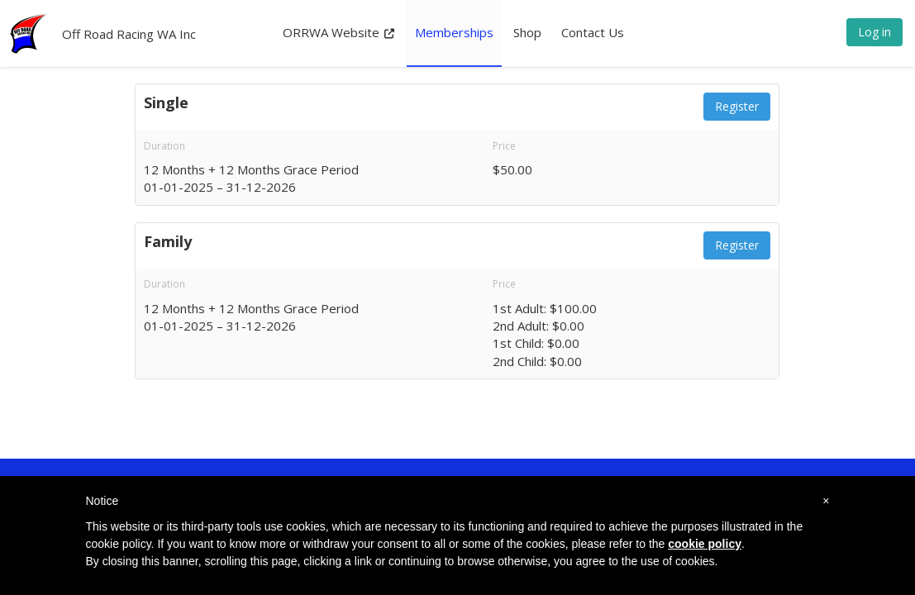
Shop (527, 32)
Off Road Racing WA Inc (129, 34)
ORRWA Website (339, 32)
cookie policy (704, 543)
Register (737, 106)
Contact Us (592, 32)
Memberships (454, 32)
